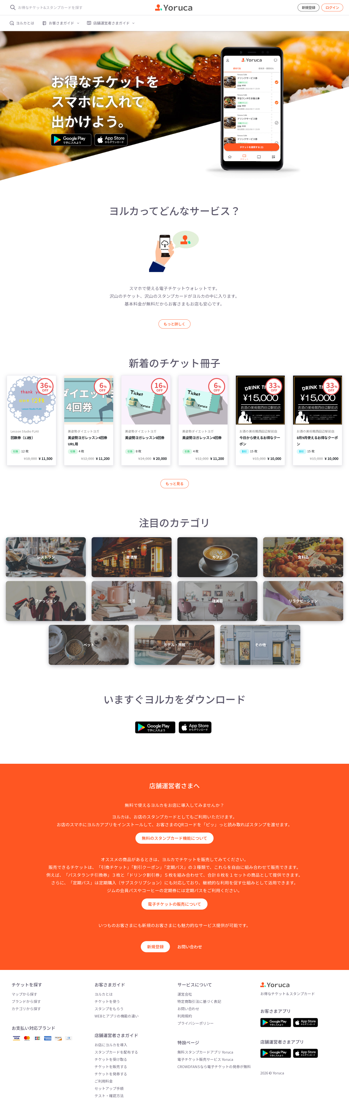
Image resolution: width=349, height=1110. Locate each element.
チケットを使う (107, 1001)
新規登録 (308, 7)
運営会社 (184, 994)
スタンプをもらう (109, 1008)
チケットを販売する (111, 1066)
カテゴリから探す (26, 1008)
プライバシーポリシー (195, 1023)
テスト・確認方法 (109, 1095)
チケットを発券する (111, 1073)
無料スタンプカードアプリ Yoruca (205, 1052)
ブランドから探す (26, 1001)
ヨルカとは (104, 994)
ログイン (332, 7)
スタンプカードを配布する (116, 1052)
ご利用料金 (104, 1081)
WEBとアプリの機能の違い (117, 1015)
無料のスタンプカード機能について (174, 838)
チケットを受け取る (111, 1059)
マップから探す (24, 994)
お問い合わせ (189, 947)
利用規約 (184, 1015)
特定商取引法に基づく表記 (199, 1001)
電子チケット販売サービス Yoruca (205, 1059)
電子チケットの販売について (174, 904)
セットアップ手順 (109, 1088)
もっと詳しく (174, 323)
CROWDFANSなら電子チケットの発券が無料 (214, 1066)
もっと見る (174, 483)
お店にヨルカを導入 (111, 1044)
